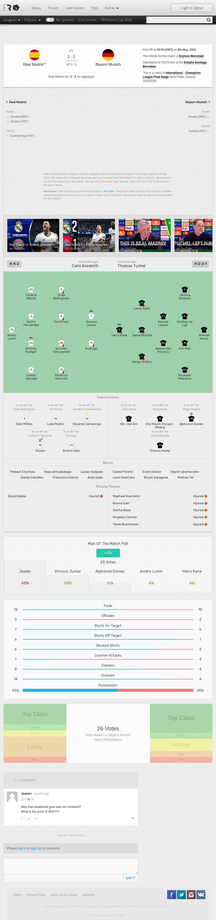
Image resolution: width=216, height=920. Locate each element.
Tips (94, 7)
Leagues (12, 19)
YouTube (108, 191)
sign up (36, 848)
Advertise (88, 895)
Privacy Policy (36, 895)
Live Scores (75, 7)
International (174, 73)
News (36, 7)
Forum (53, 7)
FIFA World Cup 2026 (116, 19)
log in (22, 848)
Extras (112, 7)
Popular (33, 19)
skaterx (26, 793)
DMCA (17, 895)
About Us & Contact (64, 895)
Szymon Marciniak (191, 56)
